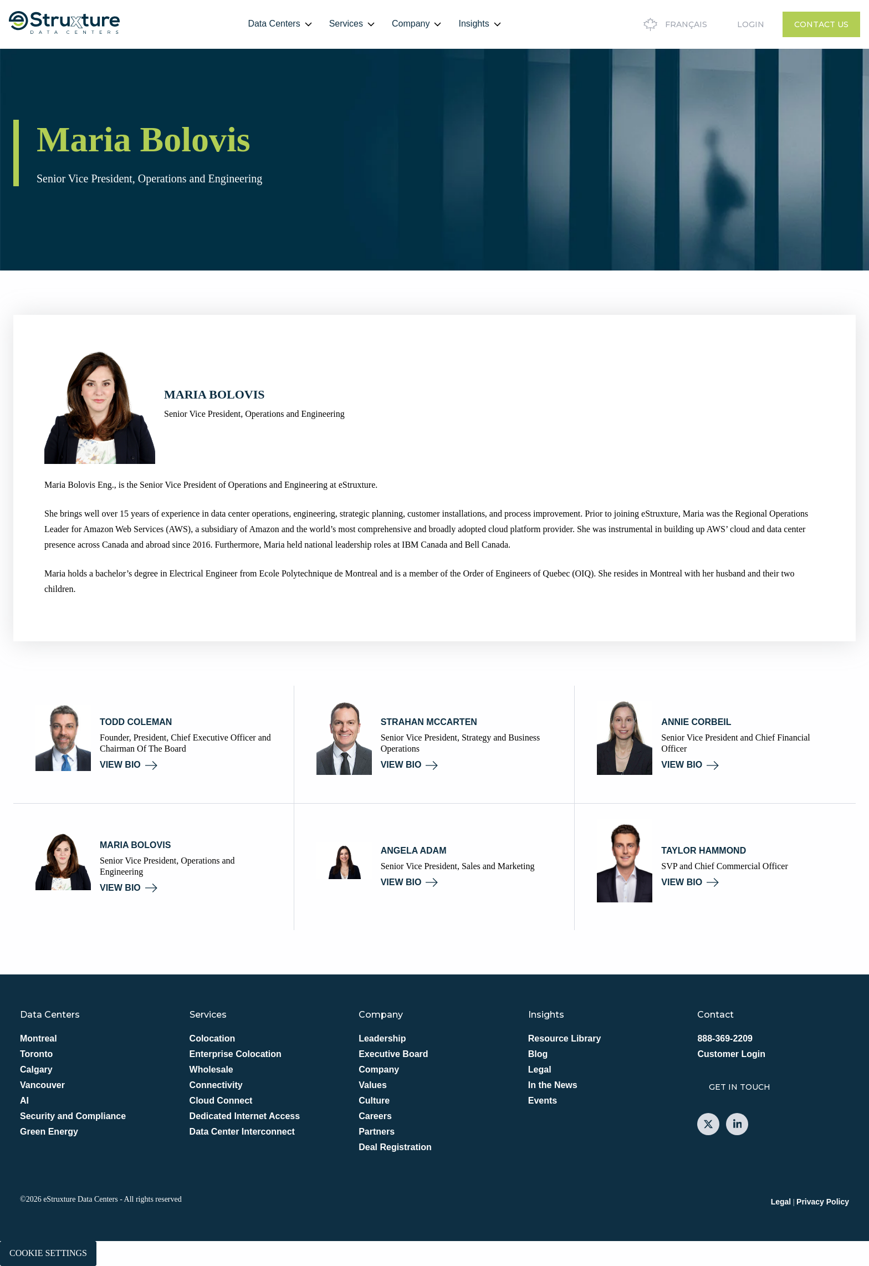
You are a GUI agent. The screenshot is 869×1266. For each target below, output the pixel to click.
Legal (539, 1069)
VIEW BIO (128, 764)
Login (750, 24)
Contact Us (821, 24)
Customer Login (731, 1054)
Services (346, 23)
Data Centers (274, 23)
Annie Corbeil (696, 722)
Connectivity (216, 1085)
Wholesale (211, 1069)
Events (542, 1100)
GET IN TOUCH (739, 1087)
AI (24, 1100)
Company (411, 23)
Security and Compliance (73, 1116)
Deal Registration (395, 1147)
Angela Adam (414, 850)
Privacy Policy (822, 1201)
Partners (377, 1131)
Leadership (382, 1038)
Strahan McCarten (429, 722)
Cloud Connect (221, 1100)
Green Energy (49, 1131)
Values (373, 1085)
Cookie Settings (48, 1253)
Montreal (38, 1038)
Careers (375, 1116)
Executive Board (393, 1054)
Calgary (36, 1069)
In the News (552, 1085)
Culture (374, 1100)
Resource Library (564, 1038)
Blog (538, 1054)
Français (673, 24)
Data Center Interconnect (242, 1131)
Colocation (213, 1038)
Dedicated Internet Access (245, 1116)
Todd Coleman (136, 722)
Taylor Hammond (703, 850)
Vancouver (42, 1085)
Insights (473, 23)
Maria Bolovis (135, 845)
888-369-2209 (725, 1038)
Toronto (36, 1054)
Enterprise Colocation (236, 1054)
